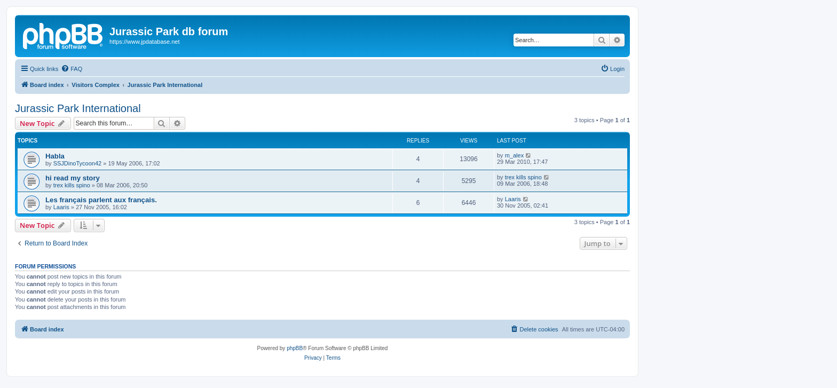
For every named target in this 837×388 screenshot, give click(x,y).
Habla (55, 156)
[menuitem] (71, 68)
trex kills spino (71, 185)
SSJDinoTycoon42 (77, 163)
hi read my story (72, 178)
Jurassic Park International (78, 108)
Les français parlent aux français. (101, 200)
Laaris (61, 207)
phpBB (295, 348)
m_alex (514, 155)
